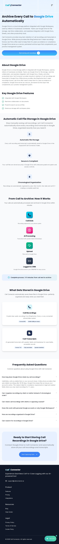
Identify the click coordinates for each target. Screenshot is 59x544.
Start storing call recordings (29, 53)
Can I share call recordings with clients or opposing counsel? (29, 402)
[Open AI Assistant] (50, 538)
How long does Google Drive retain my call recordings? (29, 377)
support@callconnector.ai (16, 481)
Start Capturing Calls (29, 454)
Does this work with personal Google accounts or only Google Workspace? (29, 408)
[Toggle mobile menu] (52, 5)
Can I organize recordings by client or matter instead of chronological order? (29, 394)
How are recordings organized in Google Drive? (29, 414)
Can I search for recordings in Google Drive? (29, 421)
